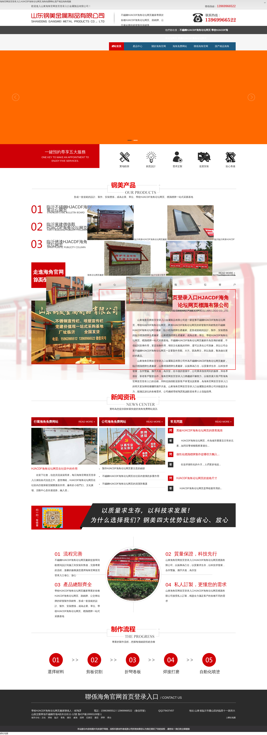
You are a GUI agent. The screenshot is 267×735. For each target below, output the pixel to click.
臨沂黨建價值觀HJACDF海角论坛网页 (67, 226)
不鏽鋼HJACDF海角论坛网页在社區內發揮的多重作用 (129, 476)
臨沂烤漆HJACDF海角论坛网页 (67, 243)
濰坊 (68, 717)
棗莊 (96, 717)
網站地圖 (231, 717)
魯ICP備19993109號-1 (90, 714)
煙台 (109, 717)
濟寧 (102, 717)
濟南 (49, 717)
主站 (44, 717)
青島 (62, 717)
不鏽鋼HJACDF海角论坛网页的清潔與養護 (123, 483)
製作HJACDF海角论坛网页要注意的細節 (122, 468)
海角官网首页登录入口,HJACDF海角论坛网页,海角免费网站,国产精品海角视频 (35, 1)
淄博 (81, 717)
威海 (75, 717)
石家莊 (88, 717)
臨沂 (56, 717)
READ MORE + (86, 421)
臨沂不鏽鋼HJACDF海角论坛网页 (67, 209)
